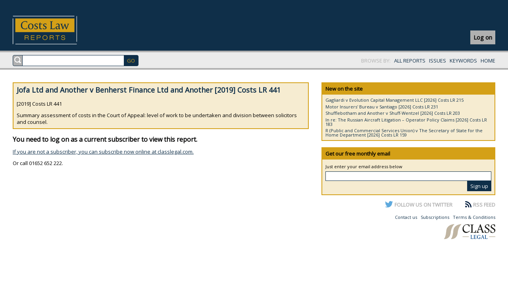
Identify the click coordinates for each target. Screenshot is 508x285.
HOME (488, 60)
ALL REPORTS (409, 60)
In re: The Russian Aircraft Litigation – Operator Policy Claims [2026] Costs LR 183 (406, 122)
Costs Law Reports (54, 30)
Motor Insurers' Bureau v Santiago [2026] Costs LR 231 (381, 107)
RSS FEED (484, 204)
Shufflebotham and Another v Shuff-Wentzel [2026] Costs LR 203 (392, 113)
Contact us (406, 217)
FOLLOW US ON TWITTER (423, 204)
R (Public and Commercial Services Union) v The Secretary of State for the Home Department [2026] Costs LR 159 (404, 132)
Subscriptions (435, 217)
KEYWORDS (463, 60)
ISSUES (437, 60)
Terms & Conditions (474, 217)
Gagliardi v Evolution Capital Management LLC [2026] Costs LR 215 (394, 100)
